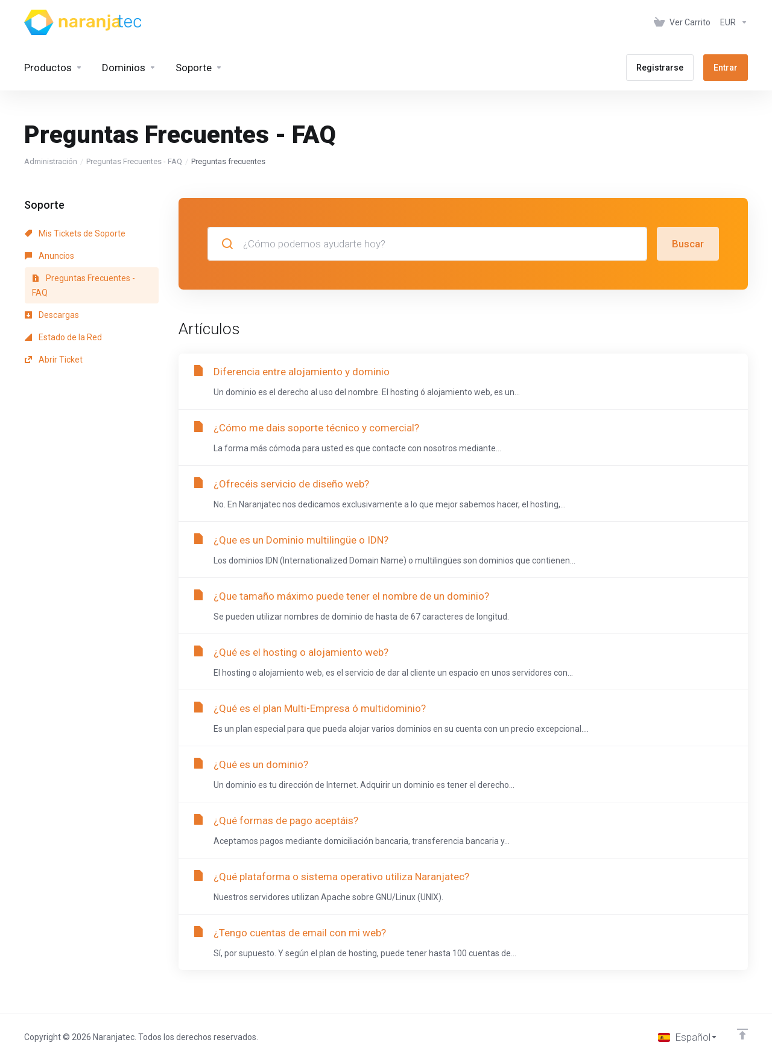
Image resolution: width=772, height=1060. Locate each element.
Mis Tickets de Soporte (75, 233)
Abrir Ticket (54, 359)
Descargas (52, 315)
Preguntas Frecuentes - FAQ (134, 161)
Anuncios (49, 256)
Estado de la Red (63, 337)
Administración (50, 161)
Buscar (688, 244)
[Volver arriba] (742, 1034)
